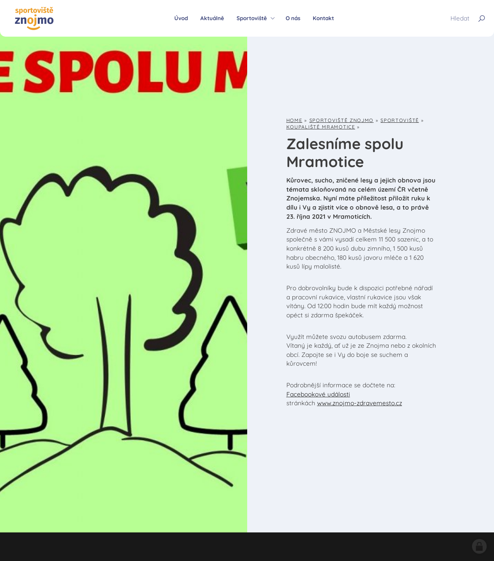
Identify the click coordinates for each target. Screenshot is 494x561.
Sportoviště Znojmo (341, 120)
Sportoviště (399, 120)
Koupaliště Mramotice (320, 127)
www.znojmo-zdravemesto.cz (359, 403)
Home (294, 120)
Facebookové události (318, 394)
